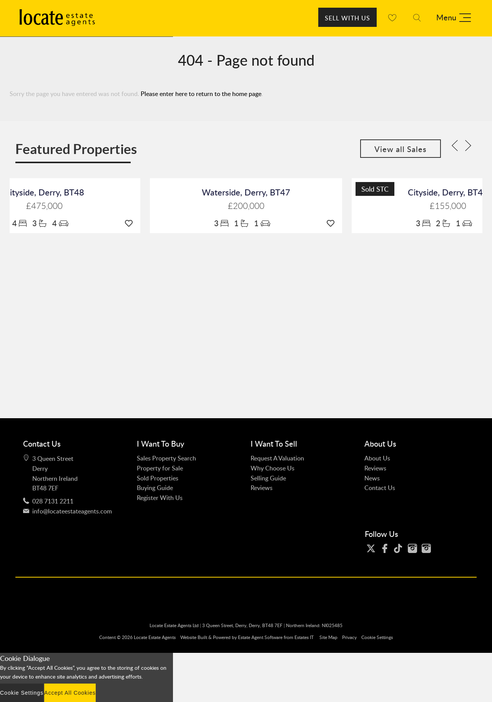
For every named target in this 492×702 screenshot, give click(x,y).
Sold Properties (157, 478)
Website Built (193, 637)
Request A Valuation (277, 458)
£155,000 (448, 206)
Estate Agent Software (260, 637)
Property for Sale (160, 468)
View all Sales (400, 149)
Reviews (262, 487)
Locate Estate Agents (155, 637)
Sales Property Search (166, 458)
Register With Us (160, 497)
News (372, 478)
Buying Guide (155, 487)
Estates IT (304, 637)
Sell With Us (347, 18)
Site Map (328, 637)
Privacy (349, 637)
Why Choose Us (272, 468)
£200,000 (246, 206)
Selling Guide (268, 478)
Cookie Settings (377, 637)
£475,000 (44, 206)
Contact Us (379, 487)
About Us (377, 458)
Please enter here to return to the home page (201, 93)
